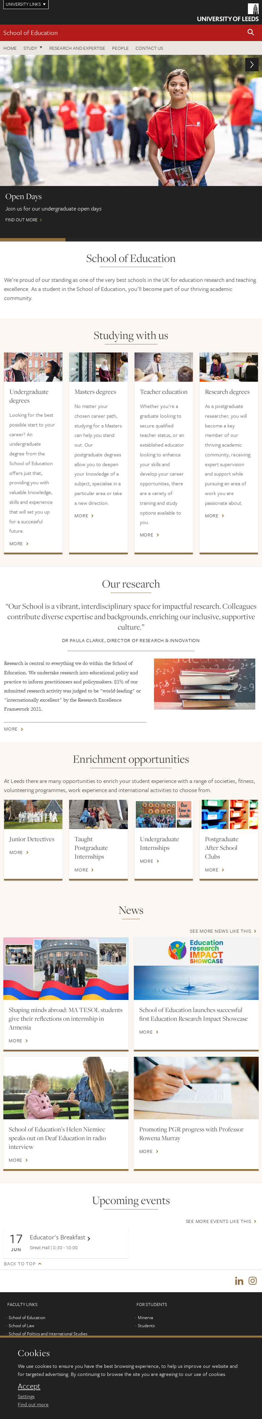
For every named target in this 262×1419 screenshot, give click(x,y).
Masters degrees (95, 391)
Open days (32, 239)
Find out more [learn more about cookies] (33, 1404)
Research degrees (227, 391)
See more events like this (218, 1221)
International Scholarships (98, 239)
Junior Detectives (31, 838)
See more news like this (220, 930)
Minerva (145, 1317)
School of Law (21, 1325)
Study (30, 47)
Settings (26, 1396)
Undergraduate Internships (159, 843)
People (120, 47)
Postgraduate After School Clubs (222, 847)
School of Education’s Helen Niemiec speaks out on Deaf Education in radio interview (57, 1138)
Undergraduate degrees (29, 396)
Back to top (20, 1263)
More (16, 543)
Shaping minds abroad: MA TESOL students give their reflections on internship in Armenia (65, 1018)
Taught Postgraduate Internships (91, 847)
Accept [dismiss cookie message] (29, 1386)
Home (10, 47)
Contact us (149, 47)
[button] (251, 33)
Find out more (131, 141)
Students (146, 1325)
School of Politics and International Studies (48, 1333)
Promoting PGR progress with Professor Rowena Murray (191, 1133)
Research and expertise (77, 47)
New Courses (229, 239)
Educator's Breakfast (58, 1236)
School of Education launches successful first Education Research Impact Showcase (193, 1014)
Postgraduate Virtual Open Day (164, 239)
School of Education (30, 32)
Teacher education (164, 391)
